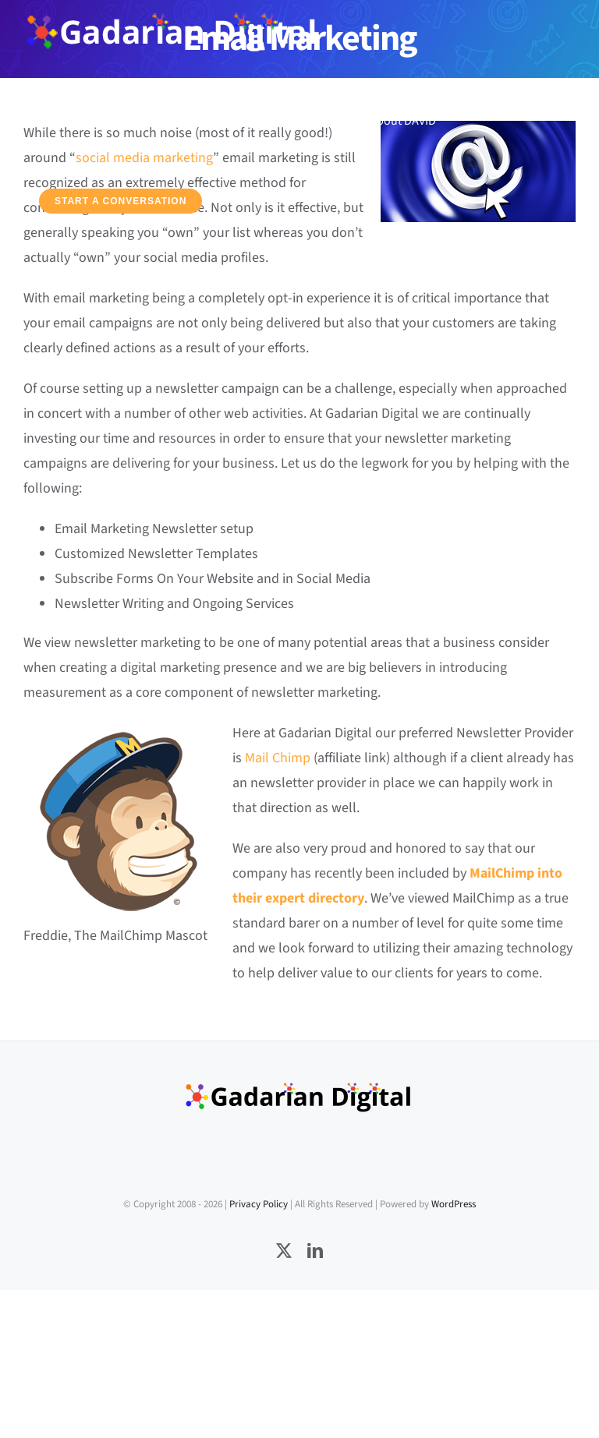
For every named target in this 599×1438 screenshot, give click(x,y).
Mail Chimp (277, 758)
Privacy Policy (258, 1204)
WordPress (453, 1204)
